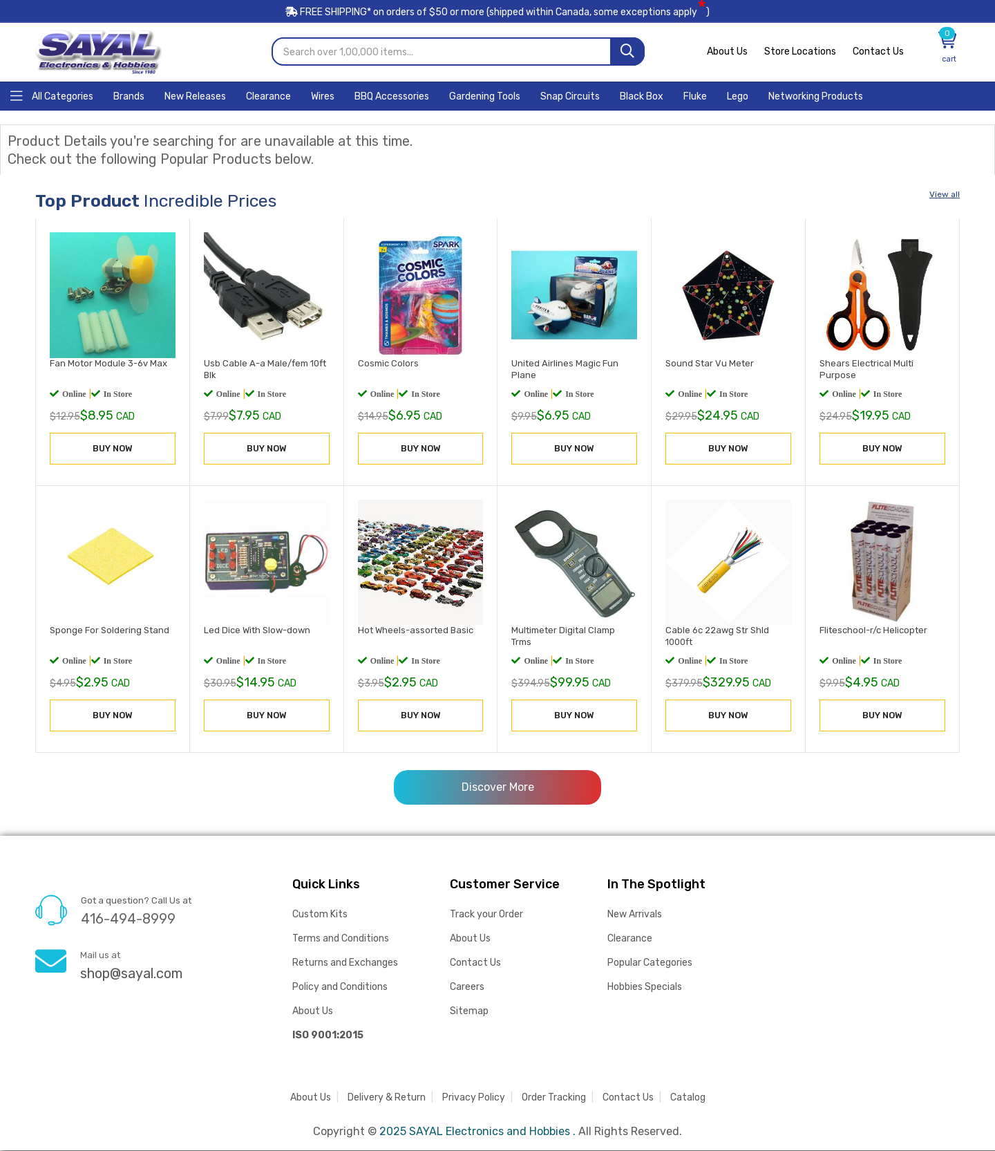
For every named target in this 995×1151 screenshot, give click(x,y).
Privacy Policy (473, 1098)
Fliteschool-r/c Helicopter (873, 631)
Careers (467, 987)
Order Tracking (554, 1098)
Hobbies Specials (644, 987)
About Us (727, 52)
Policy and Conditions (340, 987)
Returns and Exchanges (345, 963)
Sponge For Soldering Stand (109, 631)
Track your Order (486, 915)
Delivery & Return (387, 1098)
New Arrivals (634, 915)
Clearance (629, 939)
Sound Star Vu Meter (709, 364)
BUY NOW (113, 449)
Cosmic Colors (388, 364)
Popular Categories (649, 963)
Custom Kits (320, 915)
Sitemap (469, 1012)
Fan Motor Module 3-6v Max (108, 364)
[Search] (627, 52)
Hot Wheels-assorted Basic (415, 631)
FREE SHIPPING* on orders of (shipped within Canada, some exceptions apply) (497, 13)
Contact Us (878, 52)
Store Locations (800, 52)
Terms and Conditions (340, 939)
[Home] (52, 95)
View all (944, 195)
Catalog (687, 1098)
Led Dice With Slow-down (257, 631)
